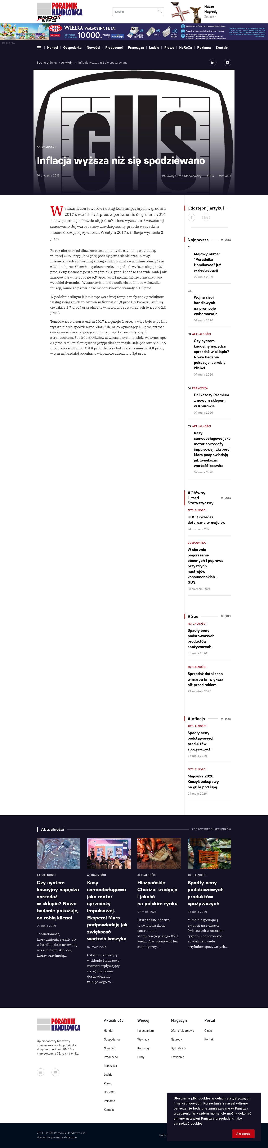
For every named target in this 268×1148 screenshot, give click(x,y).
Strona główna (47, 62)
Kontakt (222, 48)
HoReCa (185, 48)
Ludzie (154, 48)
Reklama (204, 48)
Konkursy (143, 1048)
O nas (208, 1030)
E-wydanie (177, 1057)
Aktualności (201, 334)
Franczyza (136, 48)
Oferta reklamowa (182, 1030)
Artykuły (66, 62)
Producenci (114, 48)
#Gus (210, 176)
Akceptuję (243, 1133)
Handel (52, 48)
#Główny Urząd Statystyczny (181, 176)
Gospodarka (72, 48)
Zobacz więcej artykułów (211, 829)
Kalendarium (145, 1030)
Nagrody (176, 1039)
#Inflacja (225, 176)
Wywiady (143, 1039)
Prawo (169, 48)
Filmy (140, 1057)
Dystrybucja (178, 1048)
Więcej (226, 239)
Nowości (93, 48)
